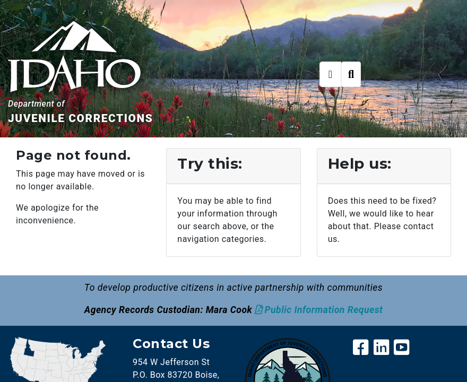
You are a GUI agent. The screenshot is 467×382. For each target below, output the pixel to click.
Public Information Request (324, 310)
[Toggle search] (351, 74)
